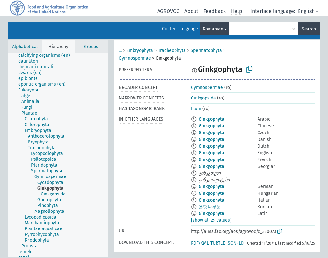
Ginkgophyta (211, 119)
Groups (91, 46)
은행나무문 (210, 207)
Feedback (214, 11)
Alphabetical (25, 46)
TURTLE (217, 243)
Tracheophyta (172, 50)
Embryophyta (140, 50)
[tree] (58, 155)
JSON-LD (235, 243)
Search (309, 29)
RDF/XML (200, 243)
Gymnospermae (135, 58)
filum (196, 108)
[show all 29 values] (211, 220)
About (191, 11)
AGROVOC (168, 11)
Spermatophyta (206, 50)
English (306, 11)
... (120, 50)
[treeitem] (47, 55)
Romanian (213, 29)
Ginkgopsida (203, 98)
